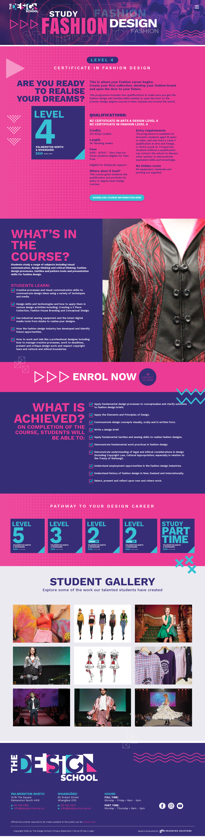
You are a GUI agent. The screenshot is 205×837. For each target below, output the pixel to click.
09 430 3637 (68, 806)
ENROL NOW (85, 377)
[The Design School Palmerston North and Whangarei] (23, 7)
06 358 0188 (21, 806)
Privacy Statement (62, 832)
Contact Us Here (148, 377)
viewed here (89, 823)
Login (91, 832)
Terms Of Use (80, 832)
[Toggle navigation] (196, 7)
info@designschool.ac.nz (29, 809)
